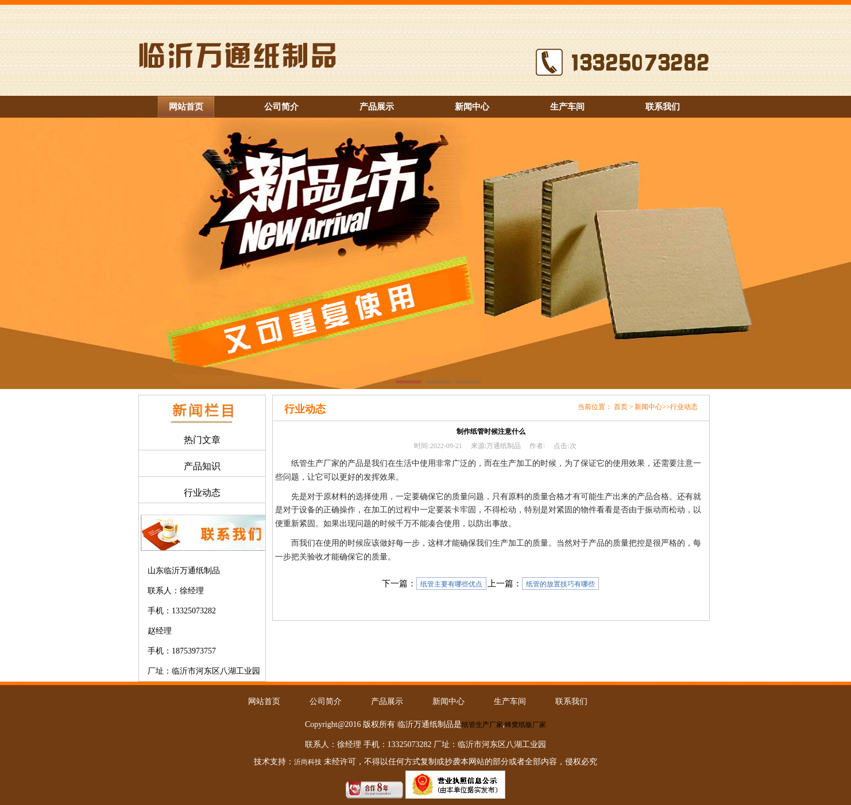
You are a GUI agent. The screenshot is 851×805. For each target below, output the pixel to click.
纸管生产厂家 (482, 725)
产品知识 (202, 466)
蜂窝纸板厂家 (525, 725)
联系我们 (662, 106)
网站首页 (186, 106)
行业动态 (202, 492)
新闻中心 (472, 106)
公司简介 (281, 106)
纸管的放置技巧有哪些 (560, 584)
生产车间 (567, 106)
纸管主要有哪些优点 (451, 584)
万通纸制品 (503, 446)
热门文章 (202, 440)
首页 (621, 407)
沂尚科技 (308, 762)
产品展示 (376, 106)
